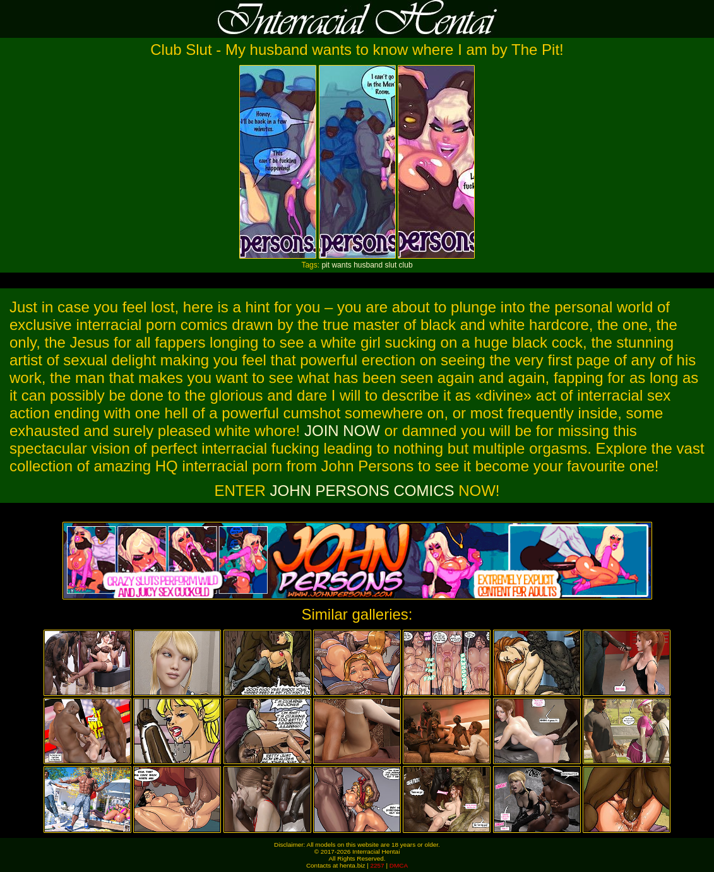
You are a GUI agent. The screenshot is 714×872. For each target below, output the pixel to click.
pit (325, 265)
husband (368, 265)
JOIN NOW (342, 430)
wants (341, 265)
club (406, 265)
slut (391, 265)
